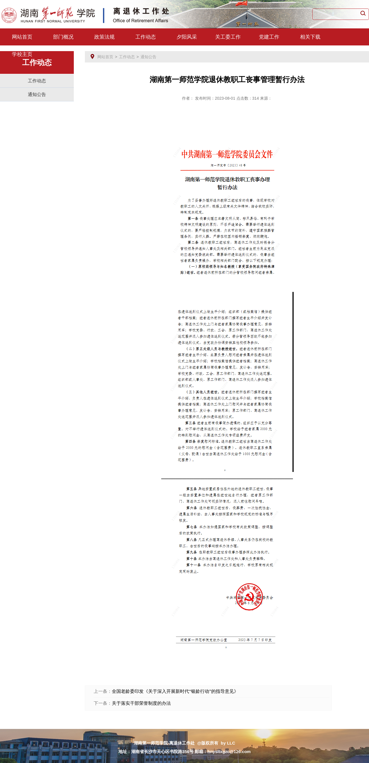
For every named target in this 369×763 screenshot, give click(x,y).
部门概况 (63, 37)
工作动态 (145, 37)
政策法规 (104, 37)
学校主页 (22, 54)
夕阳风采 (187, 37)
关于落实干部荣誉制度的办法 (141, 703)
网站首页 (22, 37)
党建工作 (269, 37)
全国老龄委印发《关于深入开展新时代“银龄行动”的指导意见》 (175, 691)
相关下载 (310, 37)
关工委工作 (228, 37)
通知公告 (37, 94)
